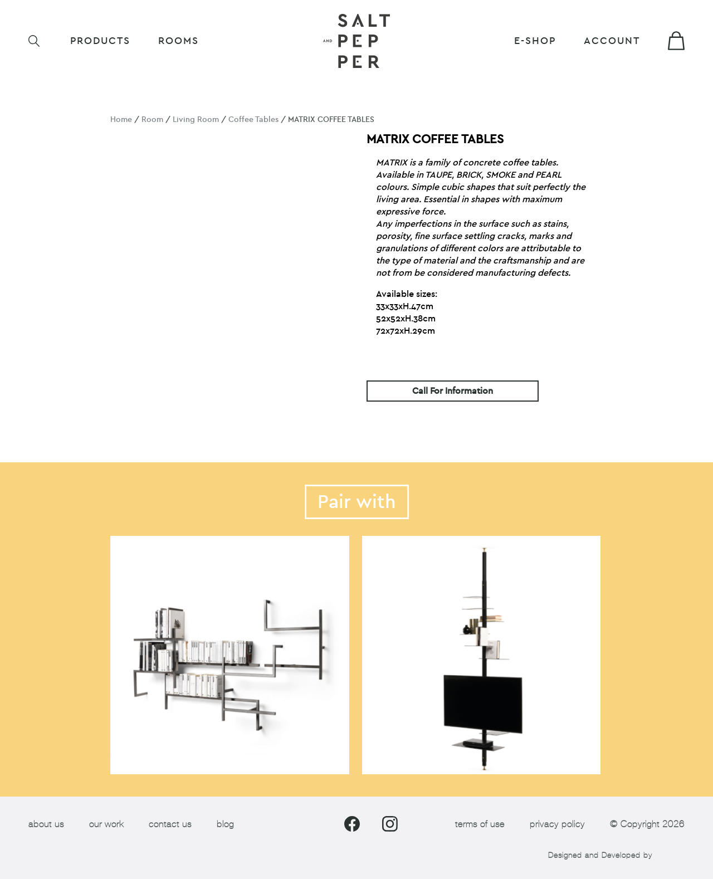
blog (225, 824)
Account (612, 41)
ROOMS (178, 41)
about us (46, 824)
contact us (170, 824)
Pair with (357, 502)
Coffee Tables (253, 119)
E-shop (535, 41)
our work (106, 824)
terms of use (480, 824)
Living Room (196, 119)
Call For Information (452, 391)
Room (152, 119)
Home (121, 119)
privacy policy (557, 824)
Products (100, 41)
